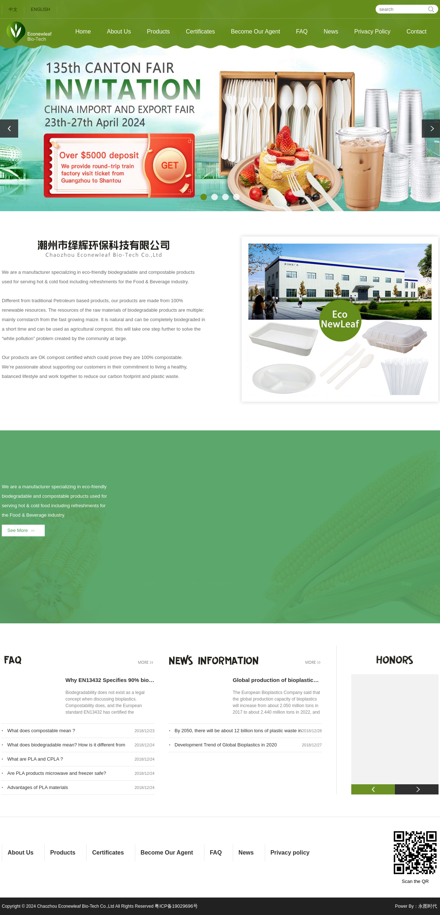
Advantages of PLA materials (37, 787)
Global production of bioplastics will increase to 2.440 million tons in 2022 (277, 680)
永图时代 (427, 906)
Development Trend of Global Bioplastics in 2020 (226, 745)
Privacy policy (290, 852)
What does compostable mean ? (41, 730)
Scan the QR (415, 857)
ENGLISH (40, 9)
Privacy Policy (372, 31)
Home (83, 31)
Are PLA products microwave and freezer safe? (56, 773)
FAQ (302, 31)
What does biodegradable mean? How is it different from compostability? (66, 747)
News (331, 31)
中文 (13, 9)
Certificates (200, 31)
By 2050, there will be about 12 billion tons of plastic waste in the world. (238, 733)
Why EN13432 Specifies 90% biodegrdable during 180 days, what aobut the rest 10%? (110, 680)
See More (22, 530)
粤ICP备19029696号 (176, 906)
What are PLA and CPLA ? (35, 759)
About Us (119, 31)
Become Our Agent (255, 31)
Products (158, 31)
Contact (417, 31)
